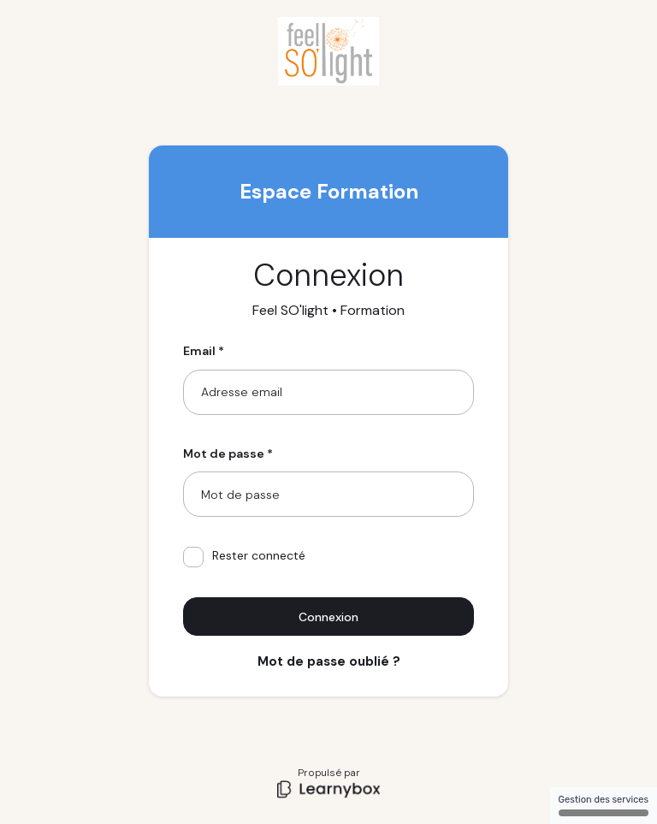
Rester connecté (244, 557)
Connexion (328, 617)
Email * (203, 351)
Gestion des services (603, 805)
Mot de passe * (228, 453)
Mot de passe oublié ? (328, 661)
